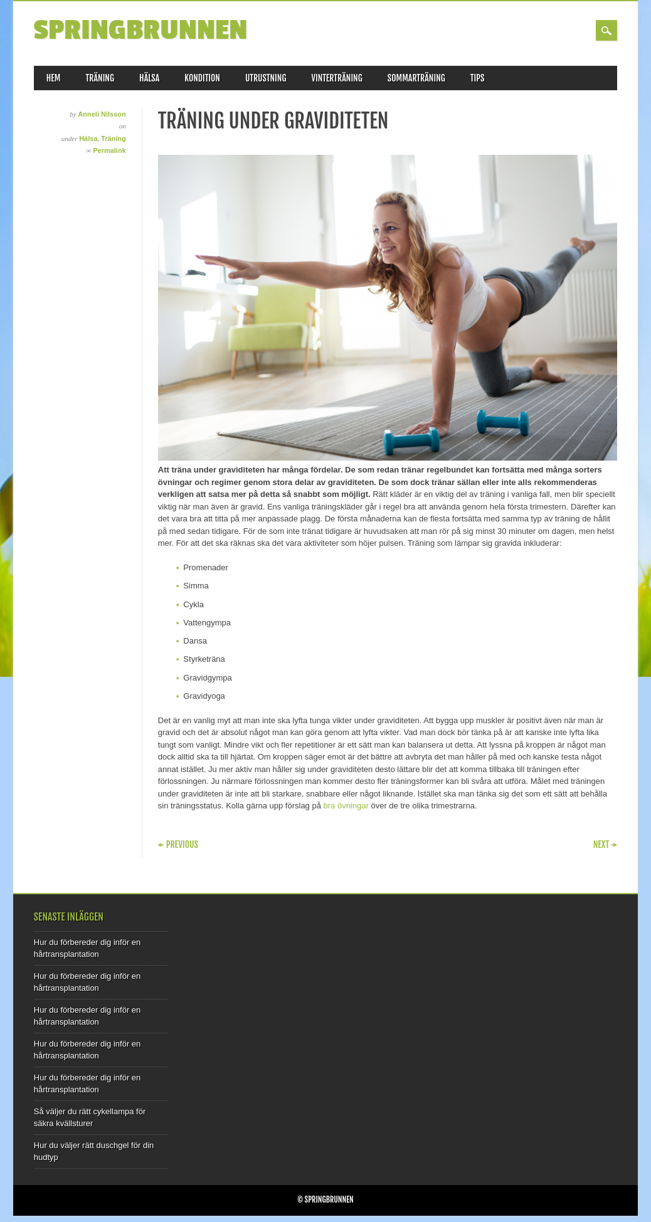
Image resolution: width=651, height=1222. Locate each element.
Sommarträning (416, 78)
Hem (53, 78)
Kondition (202, 78)
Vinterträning (337, 78)
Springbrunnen (141, 30)
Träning (100, 78)
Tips (477, 78)
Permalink (109, 150)
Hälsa (149, 78)
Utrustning (266, 78)
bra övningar (346, 805)
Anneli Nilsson (101, 114)
